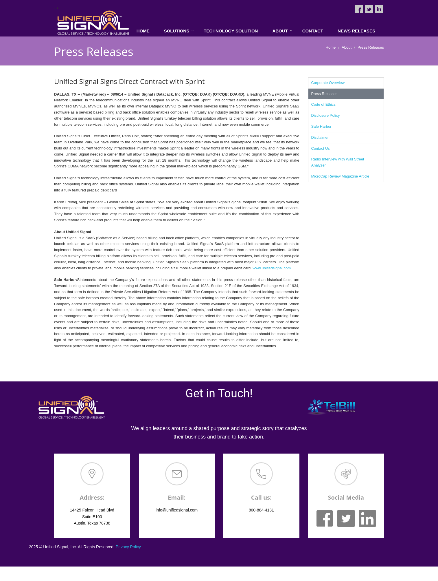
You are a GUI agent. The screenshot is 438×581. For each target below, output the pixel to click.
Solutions (176, 30)
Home (143, 30)
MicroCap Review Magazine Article (340, 176)
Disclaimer (320, 137)
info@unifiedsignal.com (177, 510)
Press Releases (324, 94)
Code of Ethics (323, 104)
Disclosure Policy (325, 115)
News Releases (356, 30)
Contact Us (320, 148)
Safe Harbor (321, 126)
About (280, 30)
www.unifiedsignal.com (272, 268)
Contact (312, 30)
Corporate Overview (328, 83)
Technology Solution (231, 30)
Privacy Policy (128, 547)
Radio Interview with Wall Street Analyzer (337, 162)
